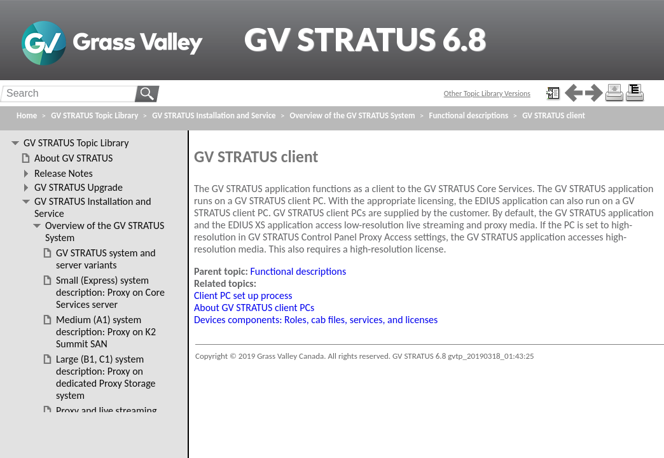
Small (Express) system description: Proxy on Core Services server (110, 292)
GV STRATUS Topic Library (94, 115)
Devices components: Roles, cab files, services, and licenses (316, 320)
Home (27, 115)
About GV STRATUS (73, 158)
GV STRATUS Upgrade (78, 187)
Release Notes (63, 173)
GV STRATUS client (553, 115)
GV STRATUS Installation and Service (213, 115)
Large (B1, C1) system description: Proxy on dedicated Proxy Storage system (106, 377)
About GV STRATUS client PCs (254, 308)
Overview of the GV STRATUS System (352, 115)
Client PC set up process (243, 295)
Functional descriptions (299, 271)
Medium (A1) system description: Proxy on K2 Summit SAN (106, 332)
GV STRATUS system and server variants (106, 259)
